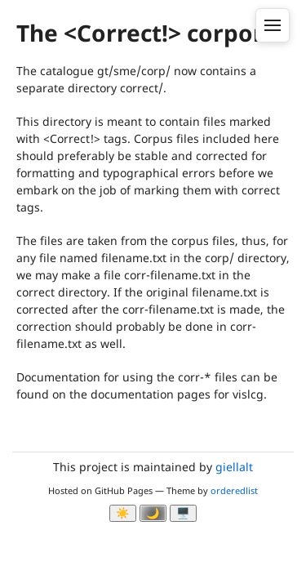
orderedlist (234, 490)
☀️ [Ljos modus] (123, 513)
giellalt (234, 466)
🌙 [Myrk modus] (153, 513)
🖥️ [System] (183, 513)
